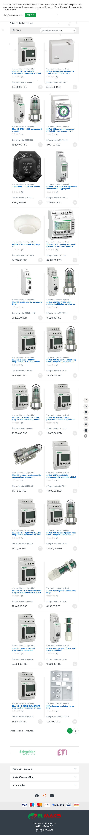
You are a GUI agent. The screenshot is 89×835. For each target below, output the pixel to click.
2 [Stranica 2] (75, 731)
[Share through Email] (86, 424)
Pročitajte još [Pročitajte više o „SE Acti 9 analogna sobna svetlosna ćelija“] (74, 606)
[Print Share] (86, 430)
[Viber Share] (86, 406)
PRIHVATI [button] (30, 15)
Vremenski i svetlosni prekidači (23, 69)
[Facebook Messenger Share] (86, 412)
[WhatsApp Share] (86, 418)
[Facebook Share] (86, 400)
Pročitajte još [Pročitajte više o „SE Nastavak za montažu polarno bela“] (74, 721)
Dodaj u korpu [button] (40, 87)
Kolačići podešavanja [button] (13, 15)
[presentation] (78, 753)
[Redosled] (58, 30)
